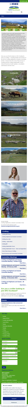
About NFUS (6, 318)
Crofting (3, 26)
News (4, 324)
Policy (4, 330)
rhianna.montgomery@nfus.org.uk (10, 226)
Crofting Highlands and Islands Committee (12, 236)
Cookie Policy (6, 335)
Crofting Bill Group (6, 234)
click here (21, 296)
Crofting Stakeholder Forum (8, 246)
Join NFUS (6, 322)
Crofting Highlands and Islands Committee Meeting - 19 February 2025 (13, 266)
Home (4, 316)
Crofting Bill (4, 244)
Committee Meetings (9, 257)
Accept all (14, 398)
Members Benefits (7, 326)
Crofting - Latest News (7, 241)
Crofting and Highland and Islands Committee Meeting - (11, 271)
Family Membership (8, 320)
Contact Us (6, 332)
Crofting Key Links (6, 239)
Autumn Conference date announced (11, 303)
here (24, 394)
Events (4, 300)
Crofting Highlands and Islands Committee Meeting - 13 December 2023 (13, 277)
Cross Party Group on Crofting (9, 251)
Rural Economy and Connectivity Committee (12, 253)
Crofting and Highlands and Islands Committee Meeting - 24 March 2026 (11, 260)
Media (4, 328)
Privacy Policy (6, 333)
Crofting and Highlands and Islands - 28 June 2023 (12, 282)
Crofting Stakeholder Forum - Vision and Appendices (14, 248)
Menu (2, 16)
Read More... (23, 263)
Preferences (14, 402)
